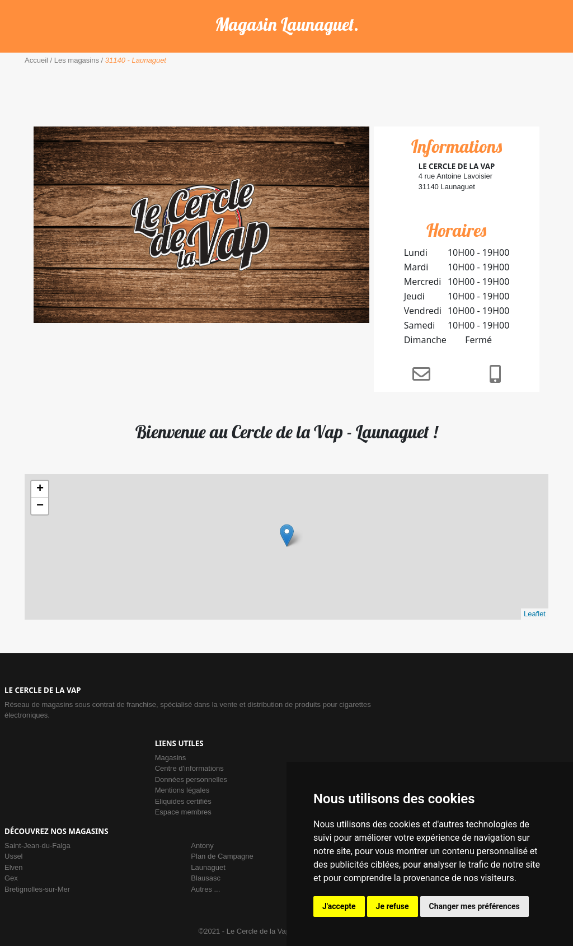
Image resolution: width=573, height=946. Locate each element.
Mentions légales (182, 790)
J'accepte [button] (339, 906)
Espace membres (183, 812)
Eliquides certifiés (183, 801)
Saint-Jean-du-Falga (37, 845)
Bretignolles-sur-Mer (37, 889)
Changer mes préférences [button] (474, 906)
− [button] (40, 506)
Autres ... (205, 889)
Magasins (170, 757)
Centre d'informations (189, 768)
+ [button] (40, 489)
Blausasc (205, 878)
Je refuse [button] (392, 906)
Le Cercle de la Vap (258, 931)
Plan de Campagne (222, 856)
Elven (13, 867)
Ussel (13, 856)
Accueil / (38, 60)
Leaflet (535, 614)
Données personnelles (191, 779)
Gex (11, 878)
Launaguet (208, 867)
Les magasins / (77, 60)
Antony (202, 845)
